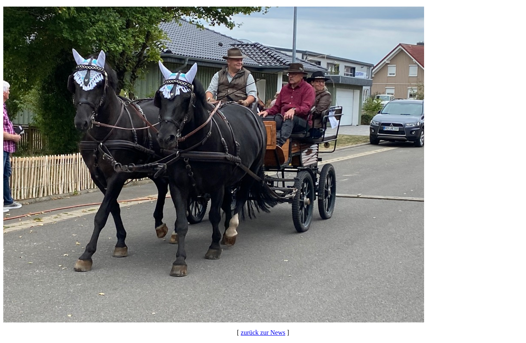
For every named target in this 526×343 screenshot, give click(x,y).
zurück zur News (263, 332)
